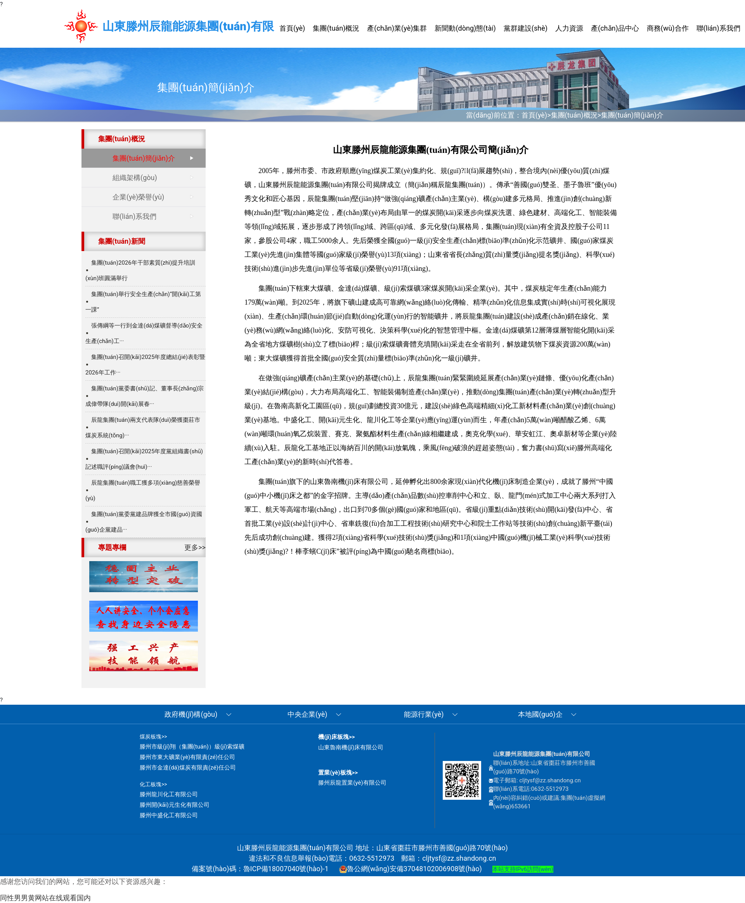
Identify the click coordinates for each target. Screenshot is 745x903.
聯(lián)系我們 (134, 216)
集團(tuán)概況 (574, 115)
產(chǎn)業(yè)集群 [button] (397, 28)
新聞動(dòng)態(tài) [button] (465, 28)
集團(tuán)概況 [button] (336, 28)
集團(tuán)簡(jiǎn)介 (632, 115)
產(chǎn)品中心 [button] (615, 28)
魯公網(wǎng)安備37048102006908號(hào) (410, 869)
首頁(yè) (534, 115)
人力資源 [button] (569, 28)
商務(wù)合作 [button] (668, 28)
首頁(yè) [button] (292, 28)
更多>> (195, 547)
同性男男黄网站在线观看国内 (45, 898)
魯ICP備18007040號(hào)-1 (286, 869)
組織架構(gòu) (135, 177)
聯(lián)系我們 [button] (718, 28)
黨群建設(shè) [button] (525, 28)
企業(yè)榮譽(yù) (138, 197)
